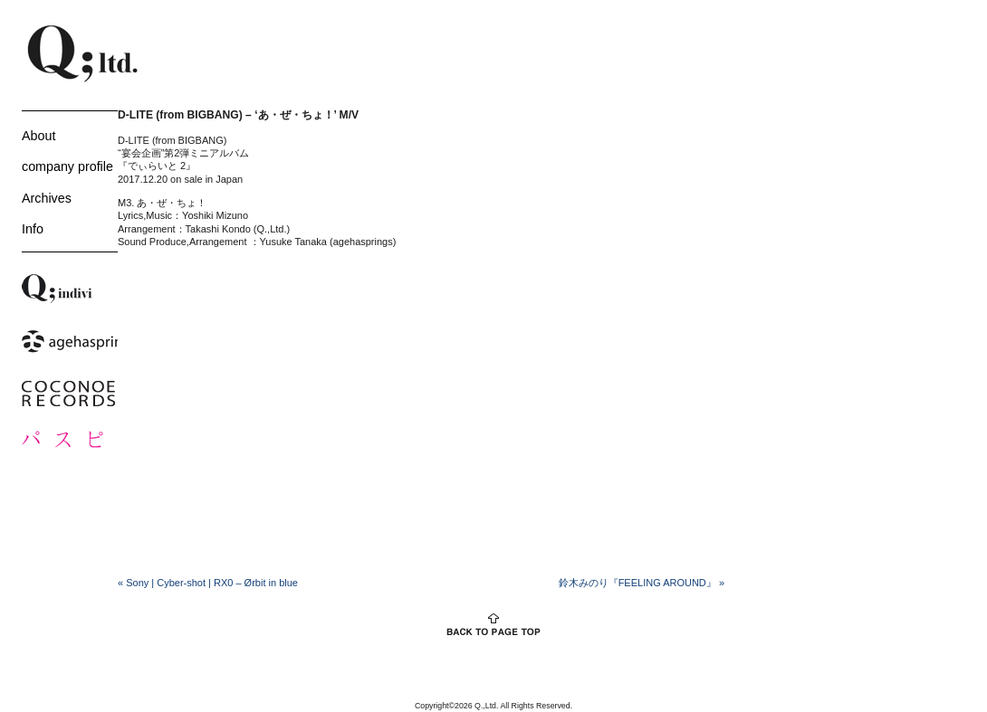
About (38, 135)
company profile (67, 166)
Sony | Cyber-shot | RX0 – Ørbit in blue (208, 582)
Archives (47, 198)
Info (32, 229)
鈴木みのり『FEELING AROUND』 (641, 582)
